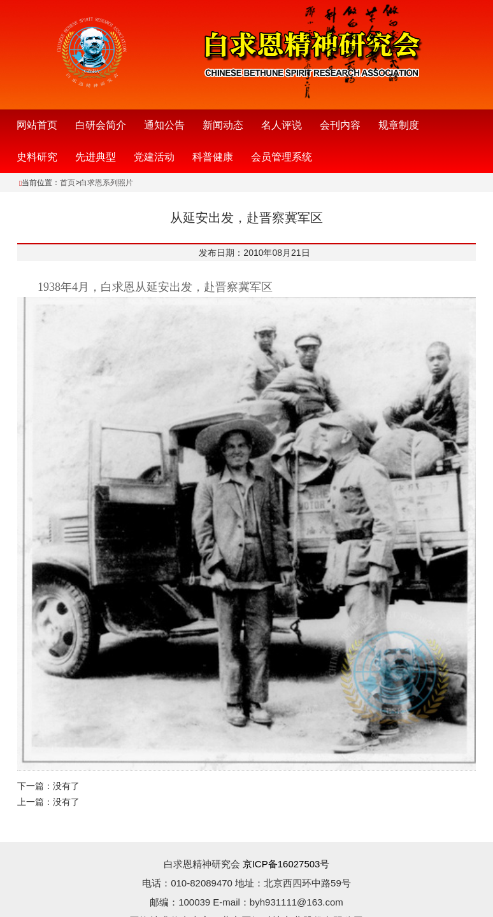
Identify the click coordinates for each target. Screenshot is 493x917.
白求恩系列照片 (106, 182)
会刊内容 (340, 125)
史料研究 (37, 156)
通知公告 (164, 125)
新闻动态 (223, 125)
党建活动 (154, 156)
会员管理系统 (281, 156)
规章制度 (398, 125)
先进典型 (95, 156)
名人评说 (281, 125)
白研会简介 (100, 125)
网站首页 (37, 125)
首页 (67, 182)
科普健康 (212, 156)
